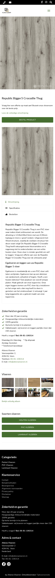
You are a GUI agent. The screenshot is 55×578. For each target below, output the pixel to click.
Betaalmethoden (9, 483)
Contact (5, 480)
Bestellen (13, 214)
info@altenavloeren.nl (17, 362)
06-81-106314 (17, 359)
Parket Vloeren (8, 462)
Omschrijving (13, 202)
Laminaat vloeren (27, 434)
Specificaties (14, 208)
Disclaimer (6, 494)
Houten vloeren (27, 420)
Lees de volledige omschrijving (15, 113)
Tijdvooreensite (43, 575)
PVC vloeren (27, 427)
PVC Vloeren (7, 465)
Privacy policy (7, 491)
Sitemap (5, 497)
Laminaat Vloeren (10, 468)
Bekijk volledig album (11, 401)
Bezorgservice (8, 485)
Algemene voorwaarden (12, 488)
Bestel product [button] (27, 120)
